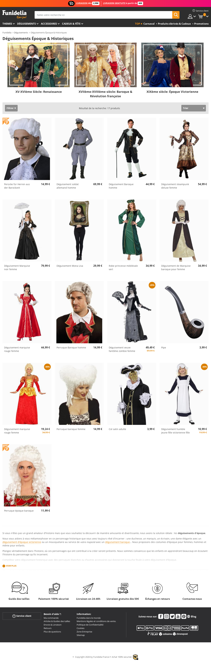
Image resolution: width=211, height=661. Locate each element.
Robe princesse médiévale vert (123, 267)
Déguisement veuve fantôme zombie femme (122, 349)
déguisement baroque (117, 542)
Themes (7, 23)
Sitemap (81, 635)
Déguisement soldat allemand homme (68, 186)
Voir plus (11, 566)
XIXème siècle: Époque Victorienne (172, 92)
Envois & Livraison (52, 624)
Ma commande (51, 617)
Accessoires (49, 23)
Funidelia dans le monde (89, 617)
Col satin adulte (117, 429)
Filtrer (10, 108)
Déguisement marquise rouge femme (17, 349)
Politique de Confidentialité (90, 624)
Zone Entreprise (84, 631)
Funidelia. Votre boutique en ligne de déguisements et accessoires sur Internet (14, 14)
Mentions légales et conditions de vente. (96, 621)
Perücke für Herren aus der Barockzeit (17, 186)
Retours (47, 628)
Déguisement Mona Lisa (70, 265)
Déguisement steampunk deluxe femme (175, 186)
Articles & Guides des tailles (57, 621)
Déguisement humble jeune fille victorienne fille (175, 431)
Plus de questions (52, 631)
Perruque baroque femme (71, 429)
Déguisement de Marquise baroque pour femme (176, 267)
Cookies (80, 628)
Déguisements (26, 23)
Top (137, 23)
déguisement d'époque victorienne (21, 542)
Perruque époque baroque (19, 510)
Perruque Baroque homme (71, 347)
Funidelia (6, 32)
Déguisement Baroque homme (121, 186)
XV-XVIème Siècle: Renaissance (38, 92)
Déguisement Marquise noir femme (17, 267)
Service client (21, 616)
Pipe (163, 347)
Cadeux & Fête (71, 23)
